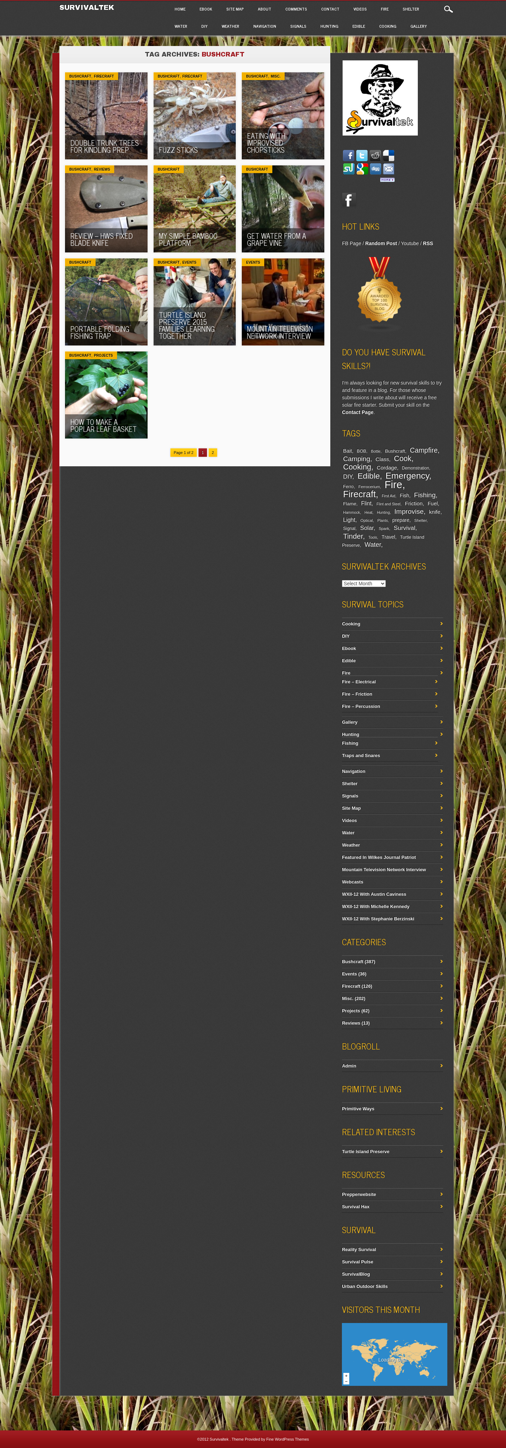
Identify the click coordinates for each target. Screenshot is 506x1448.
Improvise (409, 511)
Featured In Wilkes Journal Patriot (379, 857)
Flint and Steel (388, 504)
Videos (360, 8)
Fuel (433, 503)
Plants (382, 520)
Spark (383, 528)
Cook (402, 458)
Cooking (387, 25)
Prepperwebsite (359, 1194)
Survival (404, 527)
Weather (230, 25)
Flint (366, 503)
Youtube (410, 243)
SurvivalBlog (356, 1274)
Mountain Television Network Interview (280, 332)
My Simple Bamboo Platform (188, 239)
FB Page (351, 243)
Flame (349, 503)
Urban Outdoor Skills (365, 1286)
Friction (413, 503)
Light (349, 519)
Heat (368, 512)
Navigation (264, 25)
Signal (349, 528)
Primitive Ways (358, 1108)
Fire (385, 8)
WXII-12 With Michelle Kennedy (375, 906)
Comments (296, 8)
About (264, 8)
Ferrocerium (369, 487)
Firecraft (104, 76)
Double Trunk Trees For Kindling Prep (104, 146)
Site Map (235, 8)
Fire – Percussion (361, 706)
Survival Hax (355, 1206)
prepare (400, 520)
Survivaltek (88, 7)
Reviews (102, 169)
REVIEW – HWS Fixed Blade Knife (101, 239)
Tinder (353, 536)
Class (382, 459)
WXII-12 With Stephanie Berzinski (378, 918)
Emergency (407, 475)
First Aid (388, 496)
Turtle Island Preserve (365, 1151)
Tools (372, 537)
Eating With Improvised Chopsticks (266, 143)
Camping (356, 458)
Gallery (418, 25)
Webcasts (352, 881)
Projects (103, 355)
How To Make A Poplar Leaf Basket (103, 425)
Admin (349, 1065)
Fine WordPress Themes (287, 1439)
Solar (367, 528)
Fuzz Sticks (178, 150)
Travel (388, 537)
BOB (361, 451)
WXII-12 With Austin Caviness (374, 894)
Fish (404, 495)
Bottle (375, 451)
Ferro (348, 486)
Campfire (423, 450)
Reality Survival (359, 1249)
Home (180, 8)
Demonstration (415, 468)
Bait (347, 451)
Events (189, 262)
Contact (330, 8)
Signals (298, 25)
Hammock (351, 512)
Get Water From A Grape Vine (276, 239)
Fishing (425, 495)
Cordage (387, 467)
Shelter (411, 8)
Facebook (349, 200)
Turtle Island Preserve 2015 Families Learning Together (187, 325)
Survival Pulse (357, 1261)
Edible (358, 25)
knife (434, 512)
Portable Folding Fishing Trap (99, 332)
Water (181, 25)
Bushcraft (80, 76)
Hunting (329, 25)
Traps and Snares (361, 755)
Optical (366, 520)
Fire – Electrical (359, 681)
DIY (204, 25)
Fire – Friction (357, 694)
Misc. (275, 76)
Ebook (206, 8)
